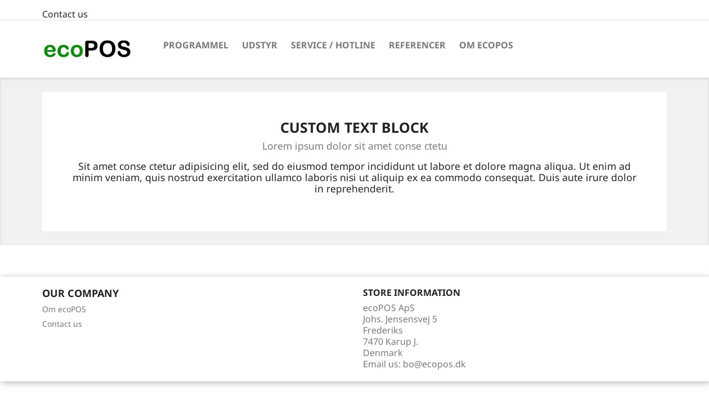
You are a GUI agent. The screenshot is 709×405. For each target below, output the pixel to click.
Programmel (195, 45)
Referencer (417, 45)
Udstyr (259, 45)
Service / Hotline (333, 45)
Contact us (65, 14)
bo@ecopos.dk (434, 364)
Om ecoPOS (486, 45)
